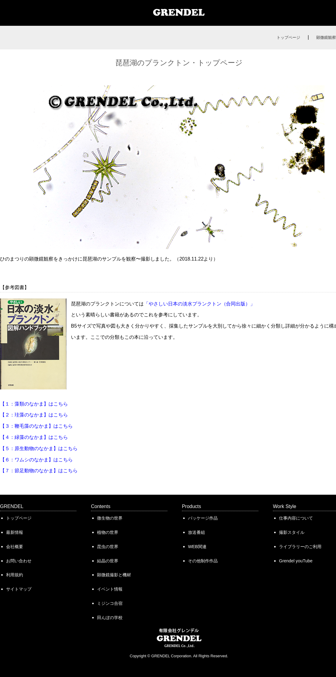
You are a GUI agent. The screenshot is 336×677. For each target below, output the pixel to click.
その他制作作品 (203, 560)
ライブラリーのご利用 (300, 546)
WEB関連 (197, 546)
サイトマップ (19, 589)
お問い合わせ (19, 560)
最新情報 (14, 532)
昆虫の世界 (107, 546)
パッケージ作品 (203, 518)
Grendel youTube (295, 560)
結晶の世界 (107, 560)
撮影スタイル (291, 532)
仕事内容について (296, 518)
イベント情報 (110, 589)
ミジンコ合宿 (110, 603)
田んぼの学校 (110, 617)
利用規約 (14, 574)
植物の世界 (107, 532)
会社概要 (14, 546)
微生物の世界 (110, 518)
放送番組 (196, 532)
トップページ (288, 37)
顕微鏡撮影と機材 (114, 574)
